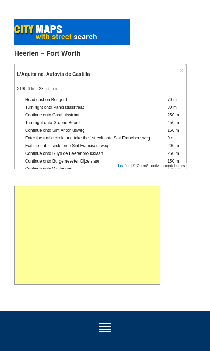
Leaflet (124, 166)
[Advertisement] (87, 235)
